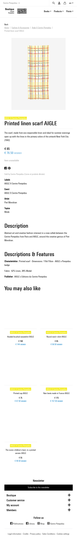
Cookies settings (63, 534)
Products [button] (58, 11)
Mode (6, 211)
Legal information (14, 534)
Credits (25, 534)
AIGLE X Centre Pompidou (15, 183)
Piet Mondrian (10, 202)
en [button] (70, 3)
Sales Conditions (48, 534)
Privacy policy (35, 534)
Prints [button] (68, 11)
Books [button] (46, 11)
